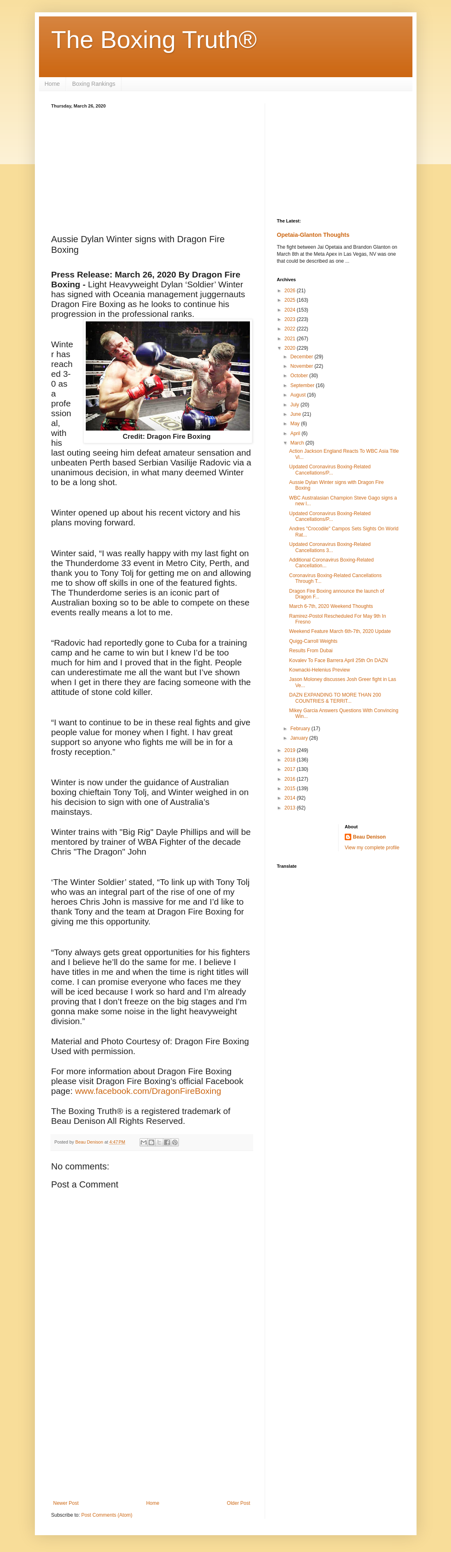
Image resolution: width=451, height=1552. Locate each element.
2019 (290, 750)
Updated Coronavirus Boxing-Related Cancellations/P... (330, 469)
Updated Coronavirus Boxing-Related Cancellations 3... (330, 547)
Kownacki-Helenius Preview (319, 670)
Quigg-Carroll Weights (313, 641)
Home (52, 83)
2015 (290, 788)
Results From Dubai (310, 650)
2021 (290, 339)
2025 (290, 300)
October (299, 375)
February (300, 728)
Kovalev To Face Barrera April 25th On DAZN (338, 660)
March (297, 443)
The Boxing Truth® (154, 39)
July (295, 405)
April (295, 433)
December (302, 357)
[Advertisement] (151, 169)
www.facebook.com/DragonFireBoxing (149, 1091)
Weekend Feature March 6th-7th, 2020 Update (340, 631)
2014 (290, 798)
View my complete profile (372, 848)
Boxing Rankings (93, 83)
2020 (290, 348)
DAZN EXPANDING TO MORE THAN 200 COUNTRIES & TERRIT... (335, 698)
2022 (290, 329)
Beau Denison (369, 837)
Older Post (238, 1503)
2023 (290, 319)
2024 (290, 310)
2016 (290, 779)
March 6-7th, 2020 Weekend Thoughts (331, 606)
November (302, 366)
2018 (290, 760)
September (303, 385)
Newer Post (66, 1503)
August (298, 395)
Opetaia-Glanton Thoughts (313, 235)
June (296, 414)
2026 (290, 290)
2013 (290, 808)
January (299, 738)
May (295, 423)
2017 (290, 769)
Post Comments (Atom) (107, 1515)
